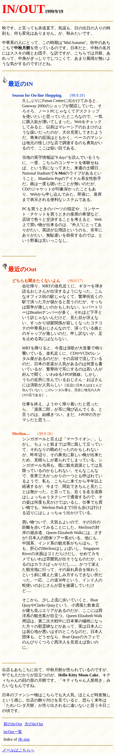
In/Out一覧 (13, 732)
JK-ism (24, 739)
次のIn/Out (34, 724)
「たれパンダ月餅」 (20, 705)
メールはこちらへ (18, 750)
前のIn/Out (13, 724)
